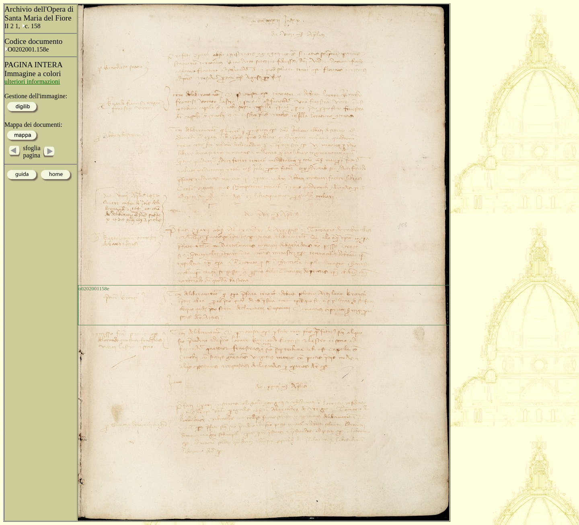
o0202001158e (93, 288)
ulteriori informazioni (32, 81)
